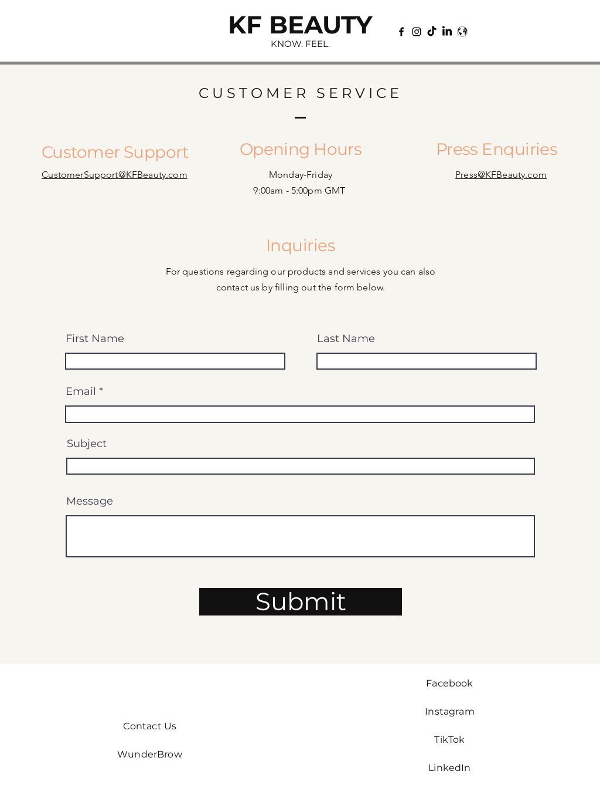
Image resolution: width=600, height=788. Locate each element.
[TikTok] (432, 32)
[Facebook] (401, 32)
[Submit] (300, 601)
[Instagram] (416, 32)
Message (89, 501)
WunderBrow (149, 754)
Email (81, 391)
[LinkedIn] (447, 32)
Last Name (346, 338)
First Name (95, 338)
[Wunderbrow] (462, 32)
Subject (87, 443)
